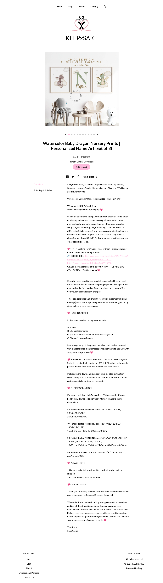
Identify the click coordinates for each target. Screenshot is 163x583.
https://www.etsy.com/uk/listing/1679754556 (106, 256)
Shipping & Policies (43, 190)
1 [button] (69, 134)
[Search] (105, 7)
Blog (70, 6)
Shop (59, 6)
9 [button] (91, 134)
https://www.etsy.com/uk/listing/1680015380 (89, 263)
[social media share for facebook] (67, 176)
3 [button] (74, 134)
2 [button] (71, 134)
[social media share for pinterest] (78, 176)
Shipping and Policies (29, 572)
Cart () (94, 6)
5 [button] (80, 134)
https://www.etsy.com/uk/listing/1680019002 (89, 259)
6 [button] (83, 134)
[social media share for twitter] (73, 176)
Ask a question (90, 176)
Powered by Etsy (134, 568)
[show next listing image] (97, 135)
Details (38, 184)
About (81, 6)
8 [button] (88, 134)
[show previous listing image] (65, 135)
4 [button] (77, 134)
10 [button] (94, 134)
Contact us (29, 577)
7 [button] (85, 134)
